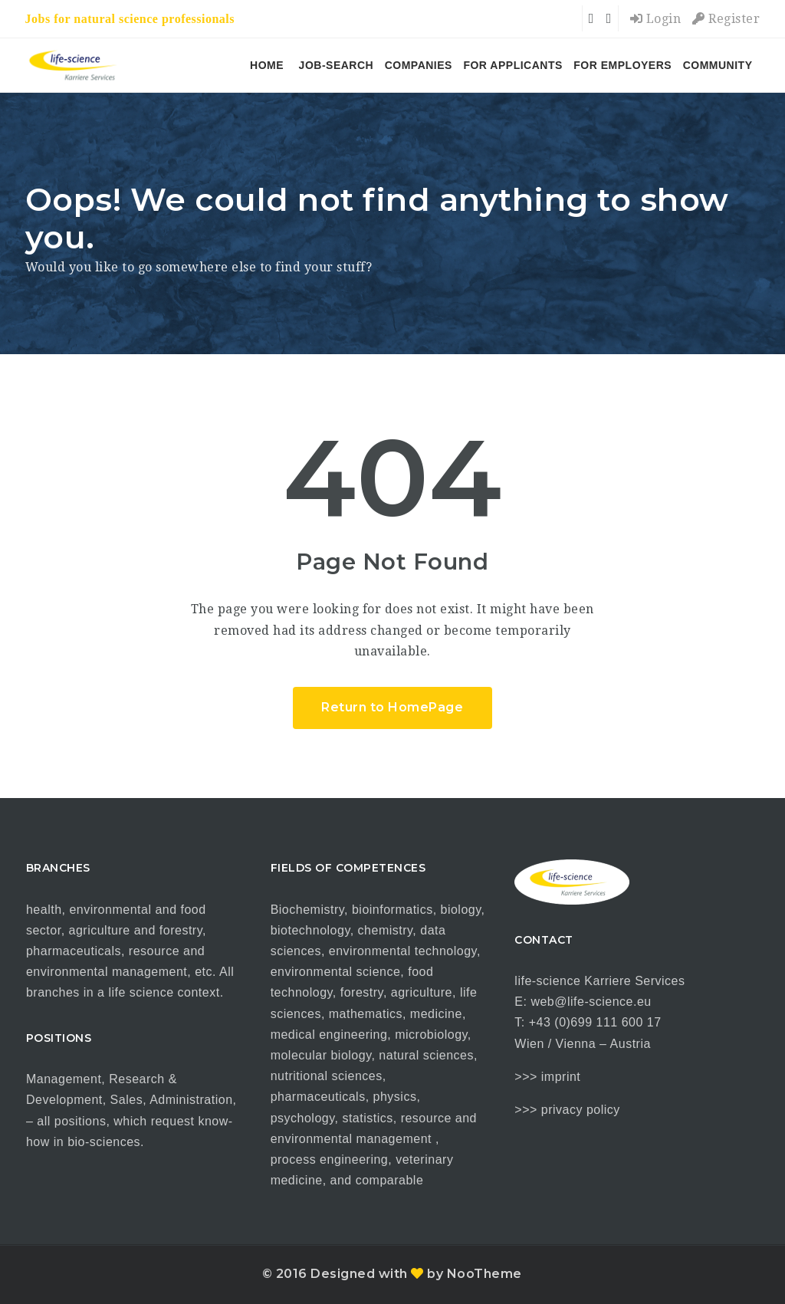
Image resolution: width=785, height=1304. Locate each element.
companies (418, 65)
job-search (336, 65)
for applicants (512, 65)
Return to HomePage (392, 707)
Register (726, 18)
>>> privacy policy (567, 1109)
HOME (267, 65)
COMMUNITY (718, 65)
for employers (622, 65)
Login (656, 18)
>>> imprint (547, 1076)
